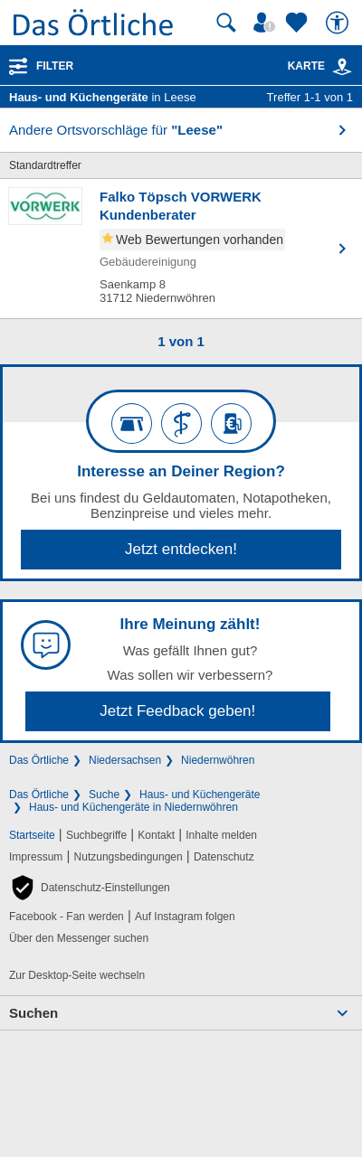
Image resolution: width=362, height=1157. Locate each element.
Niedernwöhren (217, 760)
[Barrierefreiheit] (339, 22)
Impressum (35, 857)
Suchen (33, 1013)
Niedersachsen (125, 760)
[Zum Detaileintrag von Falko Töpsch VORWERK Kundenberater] (181, 248)
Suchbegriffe (96, 835)
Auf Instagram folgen (185, 916)
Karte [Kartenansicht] (320, 66)
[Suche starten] (226, 22)
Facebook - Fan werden (66, 916)
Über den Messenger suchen (78, 938)
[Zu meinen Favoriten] (298, 22)
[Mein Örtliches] (267, 22)
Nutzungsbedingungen (128, 857)
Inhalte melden (221, 835)
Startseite (32, 835)
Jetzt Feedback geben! (177, 711)
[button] (89, 888)
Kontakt (156, 835)
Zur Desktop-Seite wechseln (77, 975)
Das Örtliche (39, 760)
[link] (342, 67)
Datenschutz (224, 857)
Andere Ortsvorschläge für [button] (116, 129)
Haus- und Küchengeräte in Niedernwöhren (133, 807)
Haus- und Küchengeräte (199, 794)
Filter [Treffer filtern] (54, 66)
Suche (104, 794)
